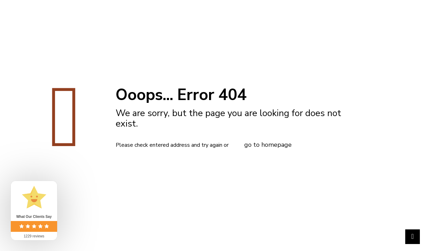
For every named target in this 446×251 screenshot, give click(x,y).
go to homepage (268, 144)
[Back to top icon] (412, 236)
